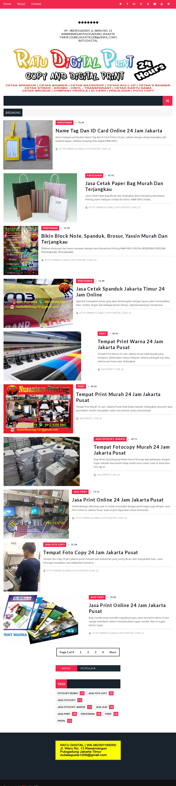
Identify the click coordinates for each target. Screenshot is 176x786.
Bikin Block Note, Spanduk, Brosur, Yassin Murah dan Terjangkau (118, 236)
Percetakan (86, 122)
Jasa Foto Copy (89, 538)
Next (113, 644)
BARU (66, 660)
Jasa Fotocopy (66, 693)
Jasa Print (85, 486)
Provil (61, 713)
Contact (36, 4)
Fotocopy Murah (68, 686)
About (21, 4)
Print (82, 330)
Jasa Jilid (101, 699)
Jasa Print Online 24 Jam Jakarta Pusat (123, 493)
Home (7, 4)
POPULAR (88, 660)
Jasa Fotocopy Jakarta (94, 434)
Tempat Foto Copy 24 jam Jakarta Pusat (124, 545)
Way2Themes (37, 779)
